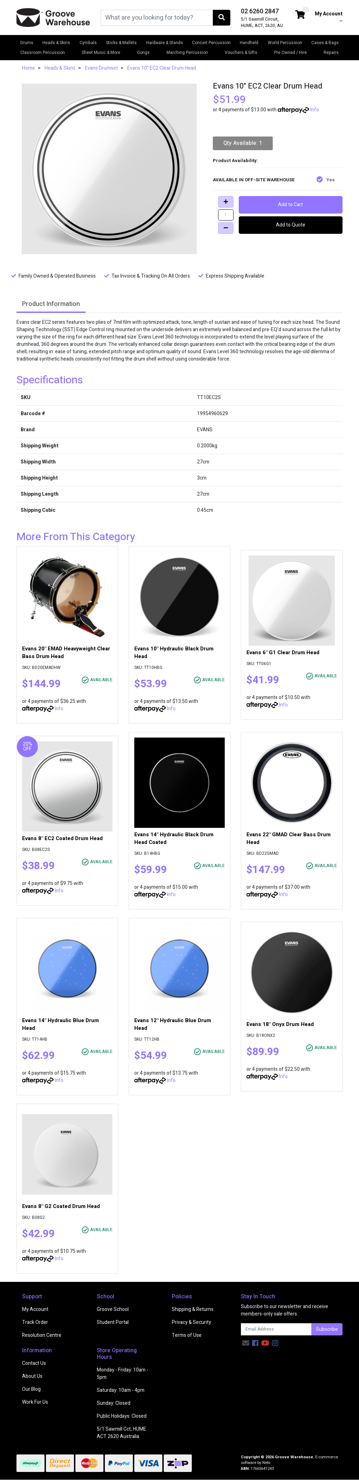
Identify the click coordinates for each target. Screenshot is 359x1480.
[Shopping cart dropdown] (300, 15)
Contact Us (34, 1363)
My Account (35, 1309)
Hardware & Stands (164, 43)
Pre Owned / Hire (290, 52)
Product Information (51, 304)
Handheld (249, 43)
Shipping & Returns (193, 1309)
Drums (26, 43)
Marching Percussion (187, 52)
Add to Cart (290, 204)
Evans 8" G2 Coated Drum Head (61, 1206)
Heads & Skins (56, 43)
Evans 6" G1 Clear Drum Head (282, 652)
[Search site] (221, 18)
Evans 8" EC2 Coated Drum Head (62, 838)
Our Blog (31, 1389)
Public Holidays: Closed (122, 1416)
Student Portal (113, 1322)
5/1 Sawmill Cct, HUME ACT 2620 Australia (121, 1432)
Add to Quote (290, 225)
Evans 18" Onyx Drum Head (280, 1024)
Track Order (35, 1322)
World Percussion (285, 43)
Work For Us (35, 1402)
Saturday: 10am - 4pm (120, 1390)
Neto (266, 1463)
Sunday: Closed (113, 1403)
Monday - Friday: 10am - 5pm (122, 1373)
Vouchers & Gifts (241, 52)
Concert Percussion (211, 43)
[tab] (51, 304)
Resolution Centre (41, 1335)
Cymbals (88, 43)
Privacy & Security (191, 1322)
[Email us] (245, 1343)
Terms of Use (187, 1335)
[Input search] (157, 18)
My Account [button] (329, 16)
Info (314, 109)
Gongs (143, 52)
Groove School (113, 1309)
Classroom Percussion (42, 52)
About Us (32, 1376)
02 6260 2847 (260, 11)
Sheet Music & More (101, 52)
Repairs (331, 52)
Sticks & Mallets (121, 43)
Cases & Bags (325, 43)
